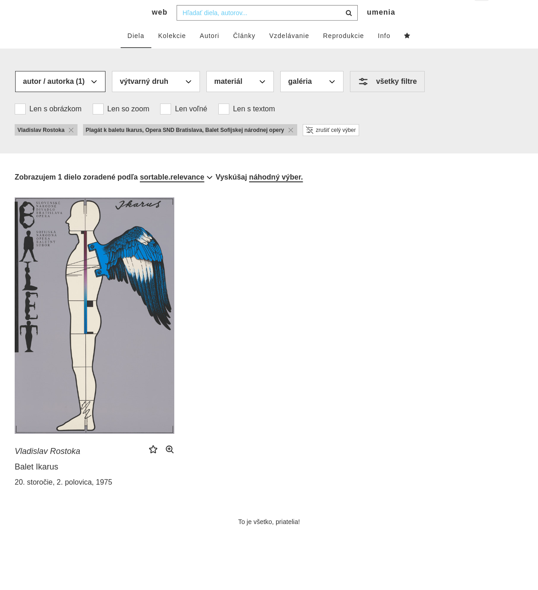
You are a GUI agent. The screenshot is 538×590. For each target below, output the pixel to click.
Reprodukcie (343, 53)
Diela (136, 53)
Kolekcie (172, 53)
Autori (210, 53)
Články (244, 53)
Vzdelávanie (289, 53)
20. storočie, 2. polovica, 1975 (63, 500)
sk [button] (482, 14)
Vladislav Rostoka (47, 469)
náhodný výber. (276, 195)
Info (384, 53)
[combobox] (267, 30)
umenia (381, 30)
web (159, 30)
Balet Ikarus (36, 484)
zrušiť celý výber (331, 148)
